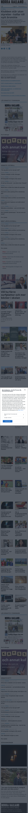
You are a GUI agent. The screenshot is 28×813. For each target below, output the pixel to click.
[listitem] (14, 414)
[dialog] (14, 407)
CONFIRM (7, 421)
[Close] (25, 390)
